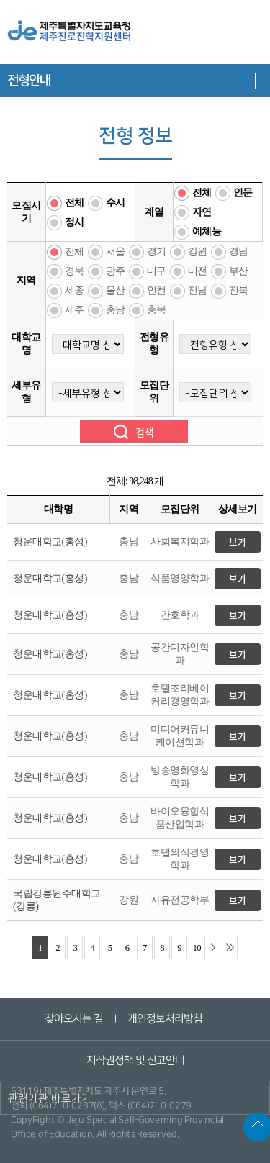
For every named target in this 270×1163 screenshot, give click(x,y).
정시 (74, 222)
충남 (115, 309)
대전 (197, 271)
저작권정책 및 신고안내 (135, 1060)
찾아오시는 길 (74, 1018)
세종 (74, 290)
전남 (197, 290)
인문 (243, 192)
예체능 (207, 231)
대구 (156, 271)
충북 (156, 309)
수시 (115, 202)
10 (197, 948)
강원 (197, 251)
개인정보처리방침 (164, 1018)
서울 (115, 251)
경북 (74, 271)
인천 (156, 290)
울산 (115, 290)
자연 (202, 212)
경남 (238, 251)
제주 (74, 309)
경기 (156, 251)
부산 (238, 271)
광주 (115, 271)
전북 (238, 290)
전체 (74, 202)
